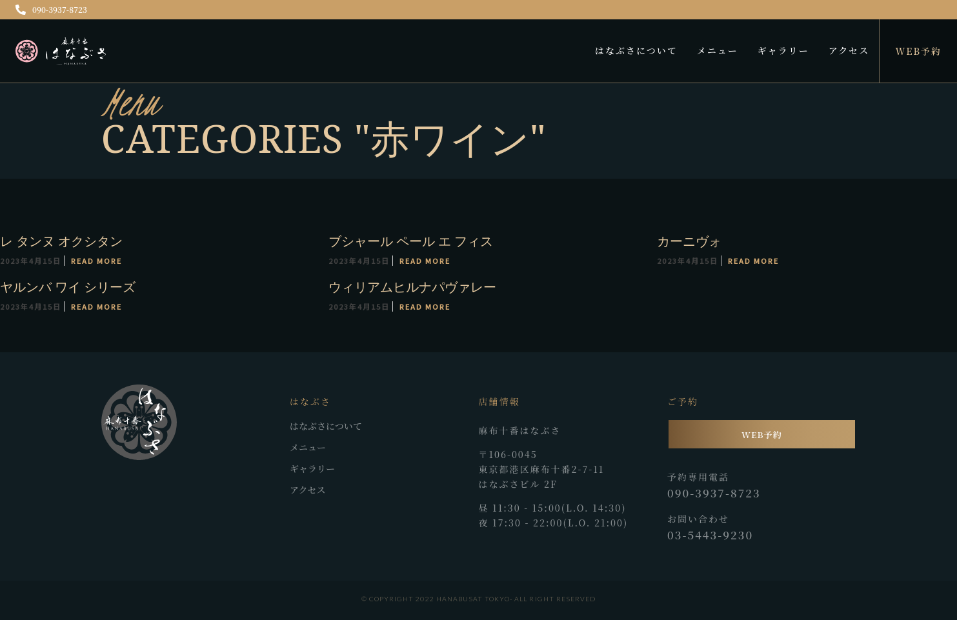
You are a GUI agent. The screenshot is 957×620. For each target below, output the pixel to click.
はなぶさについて (636, 50)
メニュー (717, 50)
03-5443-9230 (710, 535)
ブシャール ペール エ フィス (410, 241)
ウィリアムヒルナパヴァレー (412, 286)
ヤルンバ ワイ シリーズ (68, 286)
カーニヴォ (688, 241)
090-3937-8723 (51, 9)
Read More (96, 260)
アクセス (849, 50)
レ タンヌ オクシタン (61, 241)
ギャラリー (783, 50)
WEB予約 (918, 51)
